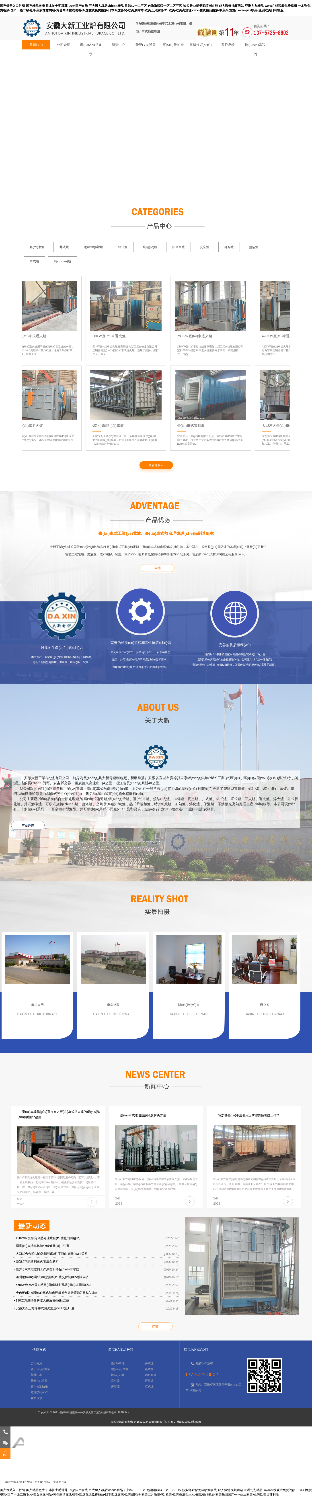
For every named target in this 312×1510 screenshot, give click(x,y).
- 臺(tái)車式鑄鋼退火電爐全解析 (36, 1261)
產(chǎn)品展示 (91, 46)
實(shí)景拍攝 (172, 45)
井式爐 (64, 247)
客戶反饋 (228, 45)
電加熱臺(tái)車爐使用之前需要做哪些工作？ (249, 1115)
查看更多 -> (156, 465)
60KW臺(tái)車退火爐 (110, 336)
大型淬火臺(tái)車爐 (278, 425)
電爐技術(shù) (200, 45)
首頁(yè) (36, 45)
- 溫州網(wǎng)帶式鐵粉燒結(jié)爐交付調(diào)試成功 (51, 1277)
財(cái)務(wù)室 (188, 1005)
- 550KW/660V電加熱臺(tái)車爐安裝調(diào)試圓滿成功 (52, 1285)
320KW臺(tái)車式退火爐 (28, 336)
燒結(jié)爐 (150, 247)
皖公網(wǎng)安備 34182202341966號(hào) (137, 1421)
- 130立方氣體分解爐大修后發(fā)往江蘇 (41, 1300)
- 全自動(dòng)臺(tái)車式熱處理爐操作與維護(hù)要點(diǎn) (55, 1292)
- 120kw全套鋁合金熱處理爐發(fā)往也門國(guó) (47, 1238)
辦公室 (264, 1005)
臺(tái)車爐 (37, 247)
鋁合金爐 (178, 247)
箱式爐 (122, 247)
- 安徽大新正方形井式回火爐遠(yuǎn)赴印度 (44, 1308)
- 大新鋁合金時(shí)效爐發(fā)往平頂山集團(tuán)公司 (51, 1253)
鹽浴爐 (253, 247)
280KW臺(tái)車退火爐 (196, 336)
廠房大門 (37, 1005)
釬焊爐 (229, 247)
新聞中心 (118, 45)
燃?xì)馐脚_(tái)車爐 (109, 425)
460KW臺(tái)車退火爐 (26, 425)
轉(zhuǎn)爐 (62, 261)
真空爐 (204, 247)
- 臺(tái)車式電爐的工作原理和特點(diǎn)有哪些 (46, 1269)
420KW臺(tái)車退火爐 (280, 336)
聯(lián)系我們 (255, 46)
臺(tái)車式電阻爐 (192, 425)
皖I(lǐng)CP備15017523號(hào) (182, 1421)
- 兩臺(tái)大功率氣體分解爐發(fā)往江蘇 (42, 1246)
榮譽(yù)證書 (145, 45)
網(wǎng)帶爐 (93, 247)
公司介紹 (63, 45)
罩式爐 (34, 261)
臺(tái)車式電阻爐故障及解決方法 (143, 1115)
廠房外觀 (113, 1005)
